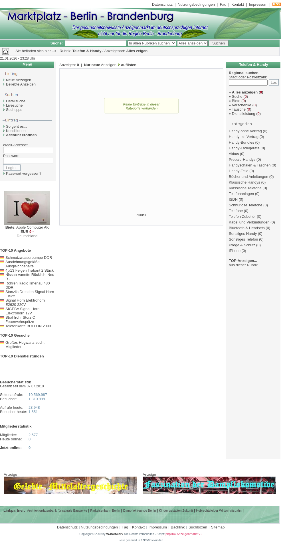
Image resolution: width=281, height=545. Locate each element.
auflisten (128, 65)
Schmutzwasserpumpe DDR (28, 257)
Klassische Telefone (245, 188)
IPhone (234, 251)
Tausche (237, 109)
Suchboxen (198, 527)
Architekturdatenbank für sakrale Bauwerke (57, 510)
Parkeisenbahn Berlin (105, 510)
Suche (235, 96)
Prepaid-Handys (242, 159)
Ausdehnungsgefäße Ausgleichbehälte (22, 264)
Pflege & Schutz (242, 245)
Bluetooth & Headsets (247, 228)
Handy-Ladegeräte (244, 148)
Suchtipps (14, 109)
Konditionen (16, 131)
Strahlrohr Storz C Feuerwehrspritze (20, 319)
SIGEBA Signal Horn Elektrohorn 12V (22, 311)
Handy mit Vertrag (243, 137)
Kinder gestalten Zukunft (176, 510)
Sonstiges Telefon (243, 239)
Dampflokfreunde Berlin (140, 510)
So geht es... (16, 126)
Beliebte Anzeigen (21, 84)
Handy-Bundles (241, 142)
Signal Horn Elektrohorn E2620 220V (25, 302)
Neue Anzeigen (18, 80)
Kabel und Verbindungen (249, 222)
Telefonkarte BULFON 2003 (28, 326)
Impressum (258, 4)
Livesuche (14, 105)
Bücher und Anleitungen (248, 176)
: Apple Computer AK (27, 227)
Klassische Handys (244, 182)
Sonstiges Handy (243, 233)
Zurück (141, 215)
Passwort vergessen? (23, 173)
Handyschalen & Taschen (249, 165)
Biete (234, 101)
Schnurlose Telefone (245, 205)
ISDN (233, 199)
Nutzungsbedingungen (196, 4)
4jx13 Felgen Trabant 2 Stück (29, 270)
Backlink (178, 527)
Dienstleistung (242, 113)
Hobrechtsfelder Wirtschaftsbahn (219, 510)
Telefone (236, 211)
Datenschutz (162, 4)
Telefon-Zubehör (242, 216)
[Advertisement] (141, 170)
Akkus (234, 154)
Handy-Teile (238, 171)
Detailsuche (15, 101)
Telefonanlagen (241, 194)
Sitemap (218, 527)
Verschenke (240, 105)
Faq (223, 4)
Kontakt (237, 4)
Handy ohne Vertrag (245, 131)
